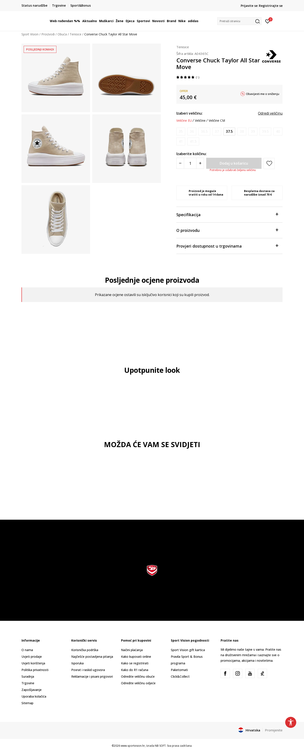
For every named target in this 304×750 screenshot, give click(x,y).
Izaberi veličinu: (189, 113)
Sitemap (27, 703)
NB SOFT (160, 746)
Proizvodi (48, 34)
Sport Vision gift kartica (188, 650)
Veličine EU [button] (184, 120)
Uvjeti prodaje (31, 656)
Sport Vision (29, 34)
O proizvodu (227, 230)
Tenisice (75, 34)
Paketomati (179, 670)
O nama (27, 650)
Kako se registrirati (134, 663)
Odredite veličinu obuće (138, 676)
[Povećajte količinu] (200, 163)
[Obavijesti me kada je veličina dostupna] (180, 131)
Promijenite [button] (274, 730)
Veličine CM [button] (217, 120)
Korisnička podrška (84, 650)
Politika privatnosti (34, 670)
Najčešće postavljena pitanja (92, 656)
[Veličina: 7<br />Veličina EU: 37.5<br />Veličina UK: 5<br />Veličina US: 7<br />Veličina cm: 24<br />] (229, 131)
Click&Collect (180, 676)
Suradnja (27, 676)
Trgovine (27, 683)
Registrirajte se (271, 6)
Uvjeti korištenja (33, 663)
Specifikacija (227, 214)
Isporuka (77, 663)
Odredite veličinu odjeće (138, 683)
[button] (239, 21)
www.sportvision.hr (133, 746)
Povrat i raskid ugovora (88, 670)
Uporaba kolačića (33, 696)
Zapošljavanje (31, 690)
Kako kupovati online (136, 656)
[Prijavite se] (267, 21)
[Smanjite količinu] (180, 163)
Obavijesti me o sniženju (262, 94)
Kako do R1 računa (134, 670)
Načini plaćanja (132, 650)
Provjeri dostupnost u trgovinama (227, 246)
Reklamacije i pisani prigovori (92, 676)
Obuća (62, 34)
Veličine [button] (200, 120)
